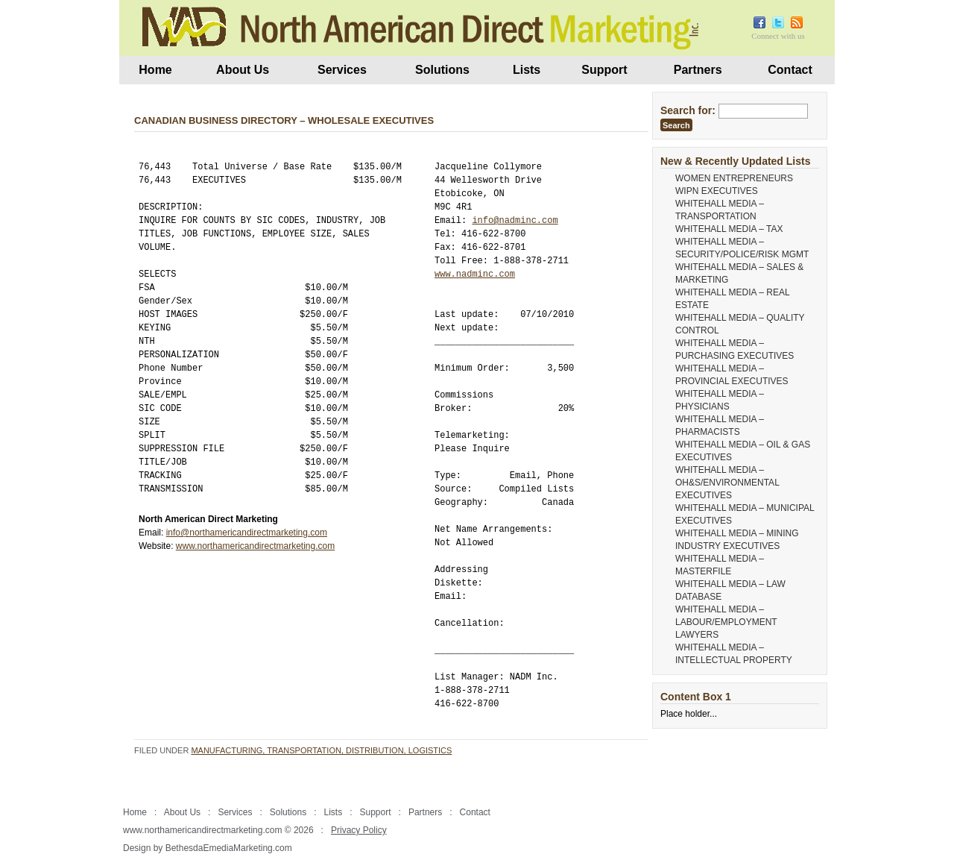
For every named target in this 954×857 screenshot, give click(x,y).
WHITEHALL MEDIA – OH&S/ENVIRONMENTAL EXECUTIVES (727, 482)
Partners (698, 69)
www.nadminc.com (475, 274)
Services (342, 69)
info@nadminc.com (514, 220)
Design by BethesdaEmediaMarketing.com (207, 848)
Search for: (688, 110)
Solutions (442, 69)
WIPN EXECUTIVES (716, 191)
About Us (242, 69)
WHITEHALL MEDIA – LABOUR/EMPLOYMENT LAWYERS (726, 622)
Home (155, 69)
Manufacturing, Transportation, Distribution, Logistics (321, 750)
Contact (790, 69)
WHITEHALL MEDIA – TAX (729, 229)
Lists (526, 69)
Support (604, 69)
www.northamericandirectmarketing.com (255, 546)
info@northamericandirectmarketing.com (246, 532)
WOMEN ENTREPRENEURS (734, 178)
